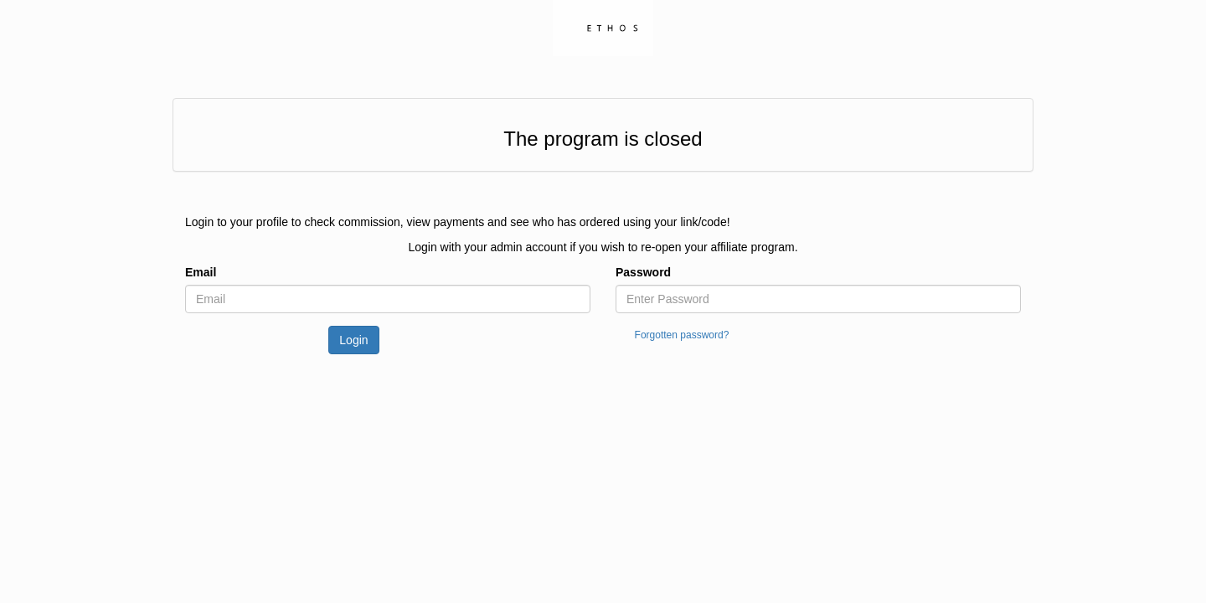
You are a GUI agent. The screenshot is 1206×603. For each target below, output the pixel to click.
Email (200, 272)
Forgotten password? (682, 335)
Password (643, 272)
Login (353, 340)
